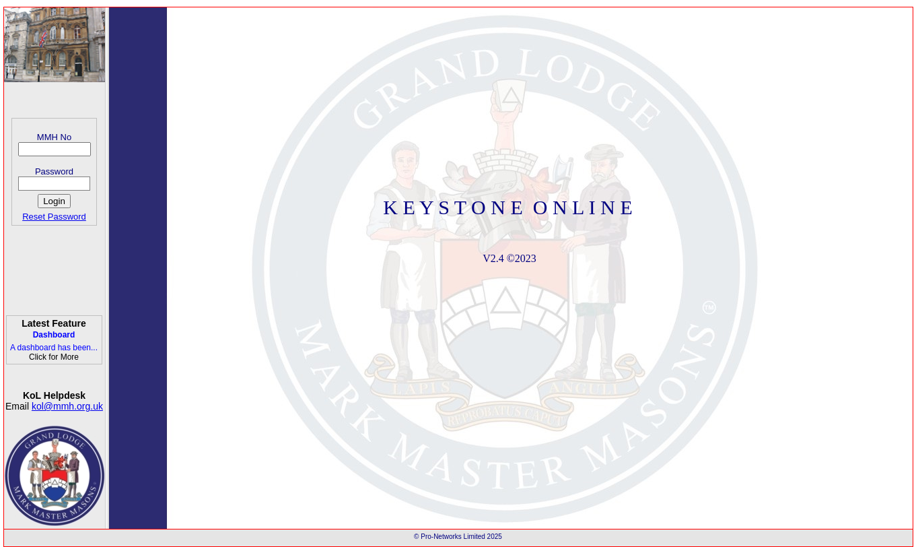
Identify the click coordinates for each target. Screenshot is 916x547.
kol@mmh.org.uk (67, 406)
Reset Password (54, 217)
